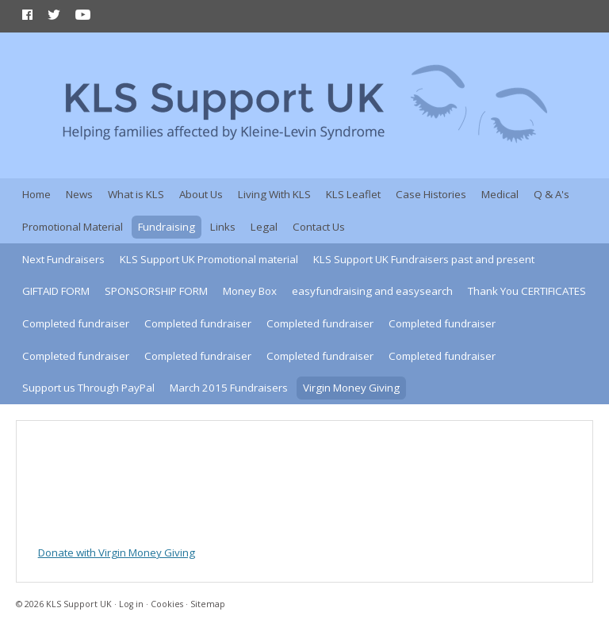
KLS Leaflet (353, 194)
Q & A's (551, 194)
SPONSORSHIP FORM (156, 291)
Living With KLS (274, 194)
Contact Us (319, 227)
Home (36, 194)
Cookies (167, 604)
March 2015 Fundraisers (229, 387)
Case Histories (431, 194)
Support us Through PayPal (88, 387)
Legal (264, 227)
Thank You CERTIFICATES (527, 291)
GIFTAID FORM (56, 291)
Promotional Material (72, 227)
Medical (500, 194)
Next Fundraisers (63, 259)
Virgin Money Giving (351, 387)
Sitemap (207, 604)
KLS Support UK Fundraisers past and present (423, 259)
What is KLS (136, 194)
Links (223, 227)
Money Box (250, 291)
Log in (131, 604)
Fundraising (166, 227)
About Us (201, 194)
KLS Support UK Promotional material (209, 259)
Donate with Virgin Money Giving (116, 552)
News (79, 194)
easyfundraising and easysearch (372, 291)
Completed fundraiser (75, 323)
